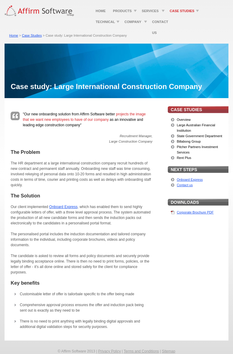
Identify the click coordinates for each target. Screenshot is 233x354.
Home (101, 11)
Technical (105, 22)
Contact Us (160, 23)
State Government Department (199, 136)
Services (150, 11)
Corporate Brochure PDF (195, 212)
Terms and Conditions (141, 351)
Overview (184, 119)
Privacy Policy (109, 351)
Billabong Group (189, 141)
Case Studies (182, 11)
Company (132, 22)
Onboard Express (190, 179)
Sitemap (168, 351)
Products (122, 11)
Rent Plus (184, 158)
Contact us (185, 185)
